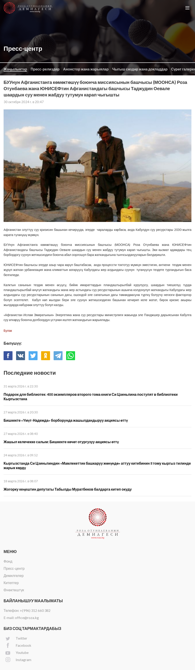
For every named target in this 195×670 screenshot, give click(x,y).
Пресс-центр (14, 568)
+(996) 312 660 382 (35, 610)
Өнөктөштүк (14, 590)
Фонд (8, 561)
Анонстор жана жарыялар (86, 69)
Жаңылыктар (15, 69)
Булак (8, 330)
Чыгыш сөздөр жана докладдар (140, 69)
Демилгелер (14, 575)
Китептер (11, 583)
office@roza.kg (27, 617)
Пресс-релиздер (45, 69)
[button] (187, 8)
